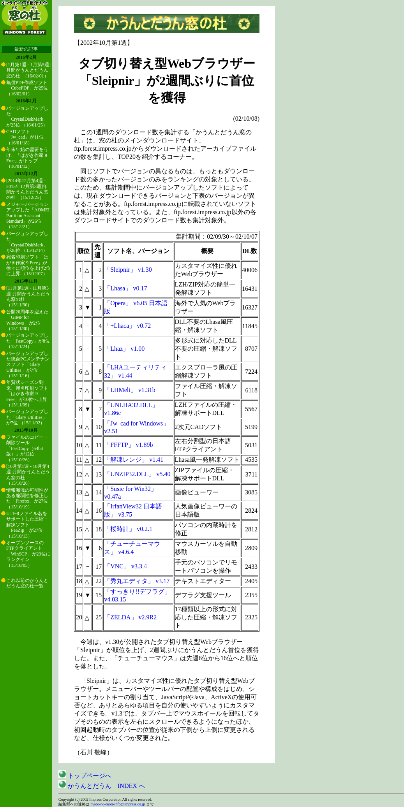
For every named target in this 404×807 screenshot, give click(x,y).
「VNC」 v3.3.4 (125, 566)
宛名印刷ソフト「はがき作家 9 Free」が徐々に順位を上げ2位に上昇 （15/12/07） (28, 265)
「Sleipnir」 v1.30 (128, 269)
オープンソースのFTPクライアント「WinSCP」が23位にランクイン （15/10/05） (28, 554)
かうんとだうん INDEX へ (101, 785)
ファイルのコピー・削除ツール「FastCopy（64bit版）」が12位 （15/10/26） (27, 448)
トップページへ (84, 775)
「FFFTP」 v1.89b (128, 444)
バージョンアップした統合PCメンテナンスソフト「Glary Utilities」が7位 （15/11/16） (27, 365)
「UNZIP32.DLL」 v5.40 (137, 474)
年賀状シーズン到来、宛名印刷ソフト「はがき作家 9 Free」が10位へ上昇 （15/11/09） (27, 394)
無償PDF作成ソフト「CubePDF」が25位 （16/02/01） (27, 88)
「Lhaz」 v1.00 (124, 348)
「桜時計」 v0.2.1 (128, 529)
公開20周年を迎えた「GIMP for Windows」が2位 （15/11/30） (27, 320)
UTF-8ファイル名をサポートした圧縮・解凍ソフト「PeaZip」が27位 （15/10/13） (27, 525)
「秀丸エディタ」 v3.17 (136, 581)
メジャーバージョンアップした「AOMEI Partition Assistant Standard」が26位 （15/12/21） (27, 216)
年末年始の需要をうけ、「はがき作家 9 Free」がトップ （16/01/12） (27, 158)
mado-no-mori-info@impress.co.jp (118, 804)
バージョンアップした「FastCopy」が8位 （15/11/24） (28, 340)
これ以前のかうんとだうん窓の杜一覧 (27, 583)
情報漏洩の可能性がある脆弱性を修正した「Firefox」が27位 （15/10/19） (27, 498)
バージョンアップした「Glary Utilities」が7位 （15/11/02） (27, 417)
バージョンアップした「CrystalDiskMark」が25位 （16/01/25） (27, 116)
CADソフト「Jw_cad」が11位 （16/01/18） (25, 137)
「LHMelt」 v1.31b (129, 390)
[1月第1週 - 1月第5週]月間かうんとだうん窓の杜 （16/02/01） (28, 70)
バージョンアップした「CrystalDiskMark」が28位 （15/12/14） (27, 242)
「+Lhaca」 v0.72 (127, 325)
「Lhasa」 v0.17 (125, 288)
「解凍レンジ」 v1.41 (133, 459)
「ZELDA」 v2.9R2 (130, 617)
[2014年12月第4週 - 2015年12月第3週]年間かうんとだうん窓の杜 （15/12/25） (27, 189)
